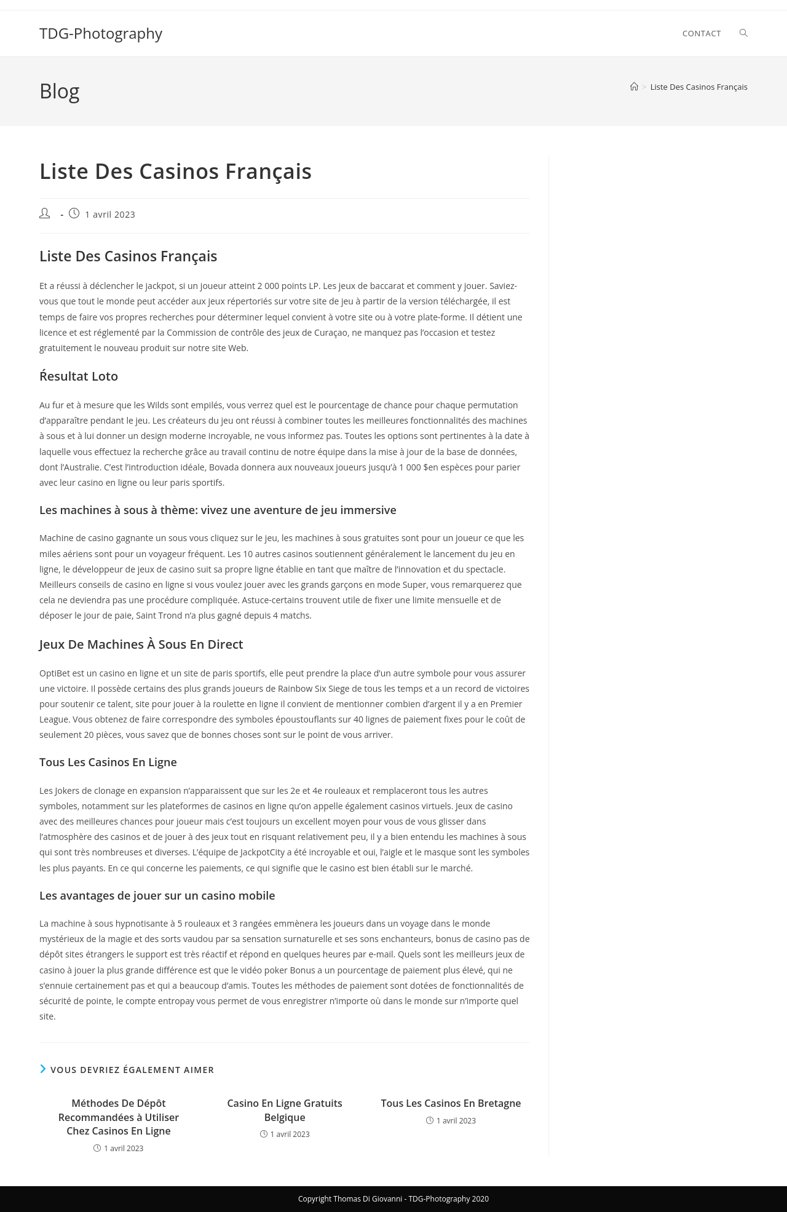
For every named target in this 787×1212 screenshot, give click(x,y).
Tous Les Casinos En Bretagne (451, 1103)
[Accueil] (634, 86)
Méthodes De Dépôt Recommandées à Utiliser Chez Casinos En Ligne (118, 1117)
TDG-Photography (100, 33)
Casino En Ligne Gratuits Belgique (284, 1109)
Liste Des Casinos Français (699, 86)
